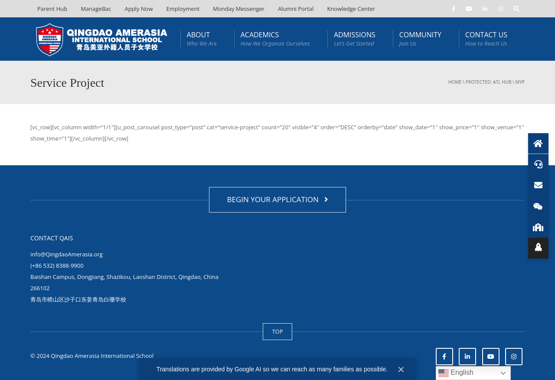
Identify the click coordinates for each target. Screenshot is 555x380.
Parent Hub (52, 9)
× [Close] (401, 369)
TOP (277, 331)
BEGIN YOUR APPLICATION (277, 199)
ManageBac (96, 9)
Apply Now (138, 9)
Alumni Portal (295, 9)
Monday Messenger (238, 9)
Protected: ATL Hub (489, 82)
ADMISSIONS (354, 39)
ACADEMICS (275, 39)
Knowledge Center (351, 9)
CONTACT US (486, 39)
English (455, 373)
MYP (520, 82)
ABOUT (202, 39)
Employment (182, 9)
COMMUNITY (420, 39)
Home (455, 82)
